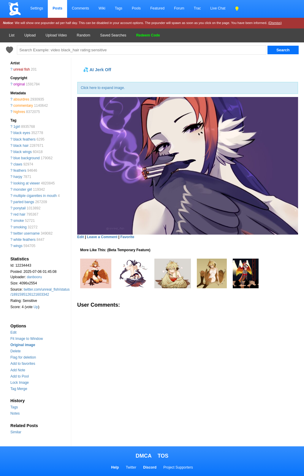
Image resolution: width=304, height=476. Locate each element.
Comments (80, 8)
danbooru (34, 277)
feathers (19, 170)
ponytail (19, 208)
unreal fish (21, 69)
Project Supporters (178, 467)
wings (18, 246)
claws (17, 164)
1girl (16, 127)
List (12, 35)
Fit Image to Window (26, 339)
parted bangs (23, 202)
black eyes (21, 133)
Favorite (127, 237)
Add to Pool (19, 376)
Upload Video (56, 35)
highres (19, 112)
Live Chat (217, 8)
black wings (22, 152)
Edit (13, 332)
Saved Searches (113, 35)
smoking (20, 227)
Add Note (17, 370)
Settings (36, 8)
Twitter (131, 467)
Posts (57, 8)
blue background (26, 158)
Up (36, 307)
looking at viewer (26, 183)
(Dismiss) (275, 23)
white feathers (24, 240)
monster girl (22, 189)
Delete (15, 351)
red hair (19, 214)
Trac (197, 8)
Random (83, 35)
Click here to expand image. (103, 88)
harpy (17, 177)
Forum (179, 8)
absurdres (21, 99)
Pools (136, 8)
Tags (118, 8)
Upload (30, 35)
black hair (20, 146)
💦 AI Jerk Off (97, 69)
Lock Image (19, 383)
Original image (22, 345)
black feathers (24, 139)
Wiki (102, 8)
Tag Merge (18, 389)
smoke (18, 221)
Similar (15, 432)
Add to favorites (22, 364)
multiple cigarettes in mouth (35, 196)
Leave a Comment (102, 237)
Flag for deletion (23, 357)
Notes (15, 413)
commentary (23, 106)
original (19, 84)
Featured (157, 8)
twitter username (26, 233)
